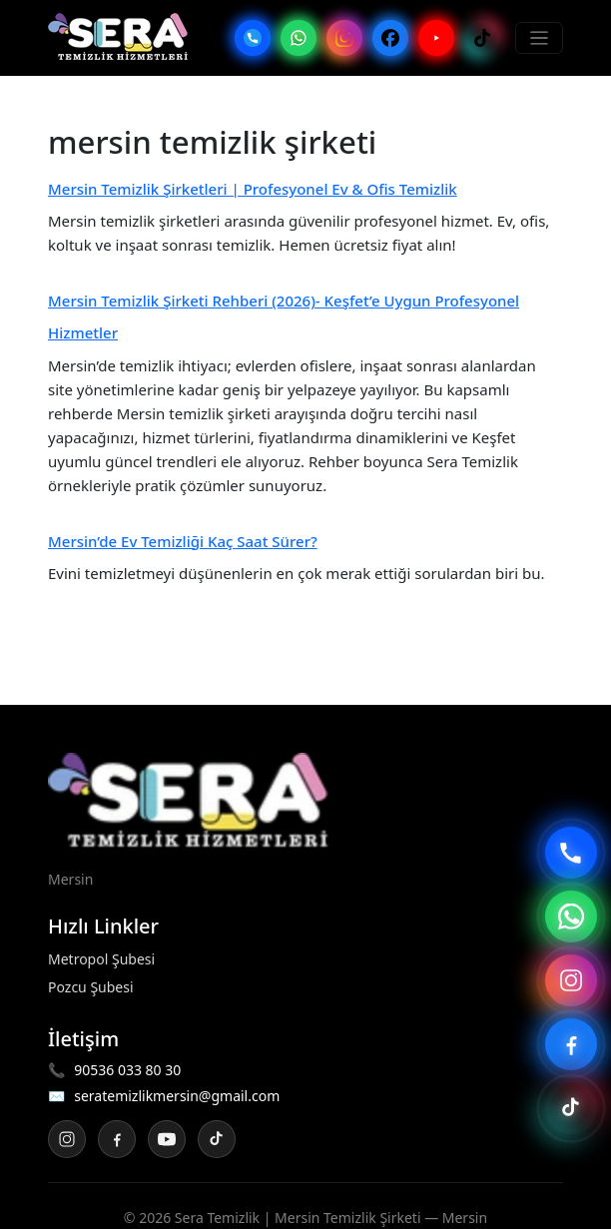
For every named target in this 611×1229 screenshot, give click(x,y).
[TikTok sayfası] (571, 1108)
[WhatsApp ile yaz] (571, 916)
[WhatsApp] (298, 38)
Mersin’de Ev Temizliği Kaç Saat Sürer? (182, 541)
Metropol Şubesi (101, 958)
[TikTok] (482, 38)
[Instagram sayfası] (571, 980)
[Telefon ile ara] (571, 853)
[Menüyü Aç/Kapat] (539, 38)
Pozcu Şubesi (91, 986)
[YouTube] (436, 38)
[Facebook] (390, 38)
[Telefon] (253, 38)
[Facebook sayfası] (571, 1044)
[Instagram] (344, 38)
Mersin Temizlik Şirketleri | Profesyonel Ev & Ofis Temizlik (252, 189)
